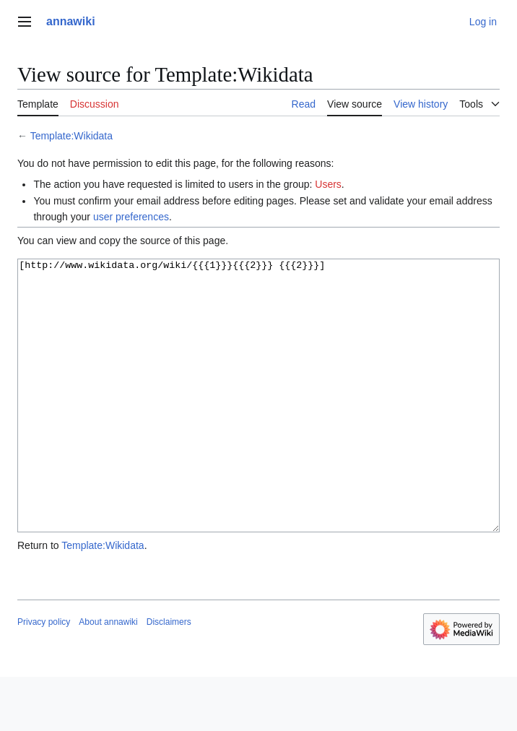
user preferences (131, 216)
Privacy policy (43, 676)
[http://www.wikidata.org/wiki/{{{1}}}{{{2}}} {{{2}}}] (258, 423)
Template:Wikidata (71, 136)
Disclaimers (169, 676)
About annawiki (108, 676)
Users (328, 184)
